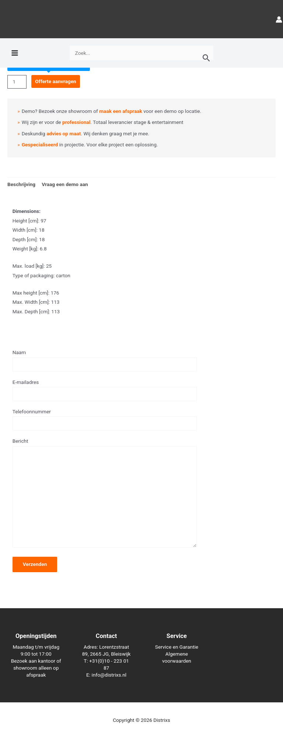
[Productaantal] (17, 81)
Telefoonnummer (105, 420)
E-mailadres (105, 390)
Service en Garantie (176, 647)
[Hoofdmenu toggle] (14, 56)
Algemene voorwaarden (176, 657)
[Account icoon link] (279, 20)
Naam (105, 360)
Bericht (105, 494)
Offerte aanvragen (55, 81)
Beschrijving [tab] (21, 184)
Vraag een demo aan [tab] (65, 184)
